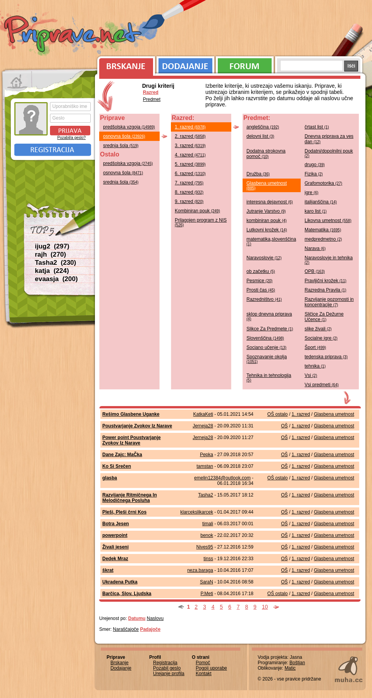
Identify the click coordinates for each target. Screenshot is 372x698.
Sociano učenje (266, 347)
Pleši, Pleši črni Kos (124, 512)
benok (206, 535)
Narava (315, 248)
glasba (109, 478)
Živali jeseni (115, 547)
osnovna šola (124, 136)
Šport (315, 347)
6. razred (190, 173)
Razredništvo (264, 299)
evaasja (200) (56, 279)
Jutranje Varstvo (266, 211)
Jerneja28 (203, 426)
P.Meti (206, 593)
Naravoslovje (264, 257)
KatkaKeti (203, 414)
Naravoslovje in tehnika (329, 260)
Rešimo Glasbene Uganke (130, 414)
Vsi (311, 375)
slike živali (318, 329)
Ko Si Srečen (116, 466)
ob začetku (260, 271)
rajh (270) (50, 254)
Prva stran (17, 81)
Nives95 (204, 547)
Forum (244, 64)
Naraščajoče (126, 629)
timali (207, 523)
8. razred (189, 192)
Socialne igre (321, 338)
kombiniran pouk (266, 220)
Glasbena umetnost (266, 185)
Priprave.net (73, 35)
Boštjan (297, 662)
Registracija (52, 150)
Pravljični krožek (325, 280)
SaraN (206, 582)
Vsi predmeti (322, 384)
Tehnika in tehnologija (268, 377)
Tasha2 (205, 495)
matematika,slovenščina (271, 241)
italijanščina (321, 202)
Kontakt (204, 673)
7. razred (189, 183)
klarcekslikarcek (196, 512)
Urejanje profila (168, 673)
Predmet (151, 99)
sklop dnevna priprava (269, 316)
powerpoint (114, 535)
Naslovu (155, 618)
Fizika (314, 174)
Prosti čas (260, 290)
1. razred (190, 127)
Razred (150, 92)
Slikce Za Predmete (269, 329)
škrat (108, 570)
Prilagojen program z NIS (201, 222)
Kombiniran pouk (197, 211)
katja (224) (52, 270)
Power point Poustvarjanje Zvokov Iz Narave (131, 440)
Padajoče (150, 629)
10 (265, 607)
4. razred (190, 155)
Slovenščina (265, 338)
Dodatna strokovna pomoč (266, 153)
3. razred (190, 145)
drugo (315, 164)
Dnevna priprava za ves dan (329, 139)
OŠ (284, 426)
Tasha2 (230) (55, 262)
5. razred (190, 164)
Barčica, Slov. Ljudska (127, 593)
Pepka (206, 454)
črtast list (317, 127)
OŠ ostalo (277, 414)
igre (312, 192)
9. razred (189, 201)
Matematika (323, 230)
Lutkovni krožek (266, 230)
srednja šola (120, 145)
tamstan (204, 466)
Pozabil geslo (167, 668)
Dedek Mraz (115, 558)
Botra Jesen (115, 523)
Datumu (137, 618)
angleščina (262, 127)
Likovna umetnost (328, 220)
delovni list (260, 136)
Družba (258, 174)
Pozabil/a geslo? (71, 137)
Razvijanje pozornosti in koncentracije (329, 302)
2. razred (190, 136)
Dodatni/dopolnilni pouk (329, 153)
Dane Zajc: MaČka (122, 454)
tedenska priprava (326, 356)
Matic (290, 668)
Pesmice (259, 280)
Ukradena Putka (120, 582)
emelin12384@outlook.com (222, 478)
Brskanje (125, 64)
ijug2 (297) (52, 246)
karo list (316, 211)
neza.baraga (200, 570)
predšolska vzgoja (129, 127)
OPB (315, 271)
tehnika (315, 366)
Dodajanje (185, 64)
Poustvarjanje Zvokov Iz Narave (137, 426)
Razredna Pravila (325, 290)
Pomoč (203, 662)
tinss (208, 558)
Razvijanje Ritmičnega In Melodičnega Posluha (129, 497)
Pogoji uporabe (211, 668)
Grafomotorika (323, 183)
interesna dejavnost (269, 202)
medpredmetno (323, 239)
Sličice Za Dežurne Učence (324, 316)
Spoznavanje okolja (266, 359)
